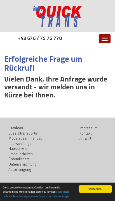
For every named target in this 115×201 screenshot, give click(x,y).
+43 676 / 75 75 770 (40, 38)
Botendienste (19, 159)
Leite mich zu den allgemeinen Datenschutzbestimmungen (36, 196)
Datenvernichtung (22, 164)
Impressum (88, 128)
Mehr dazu (62, 192)
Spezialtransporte (22, 133)
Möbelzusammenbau (25, 138)
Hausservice (18, 148)
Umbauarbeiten (20, 154)
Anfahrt (85, 138)
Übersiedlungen (21, 143)
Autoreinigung (19, 169)
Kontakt (85, 133)
